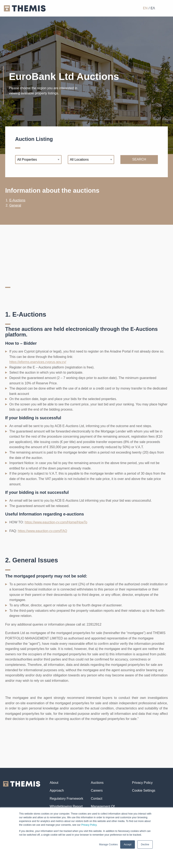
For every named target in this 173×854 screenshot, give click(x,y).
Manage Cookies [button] (108, 844)
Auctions (97, 782)
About (54, 782)
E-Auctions (17, 200)
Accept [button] (127, 844)
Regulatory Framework (66, 798)
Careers (97, 790)
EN (145, 8)
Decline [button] (145, 844)
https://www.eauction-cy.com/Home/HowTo (56, 522)
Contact (96, 798)
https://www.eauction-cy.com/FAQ (42, 531)
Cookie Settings (143, 790)
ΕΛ (153, 8)
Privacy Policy (89, 824)
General (15, 205)
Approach (57, 790)
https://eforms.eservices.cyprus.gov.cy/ (37, 362)
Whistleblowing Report (66, 806)
